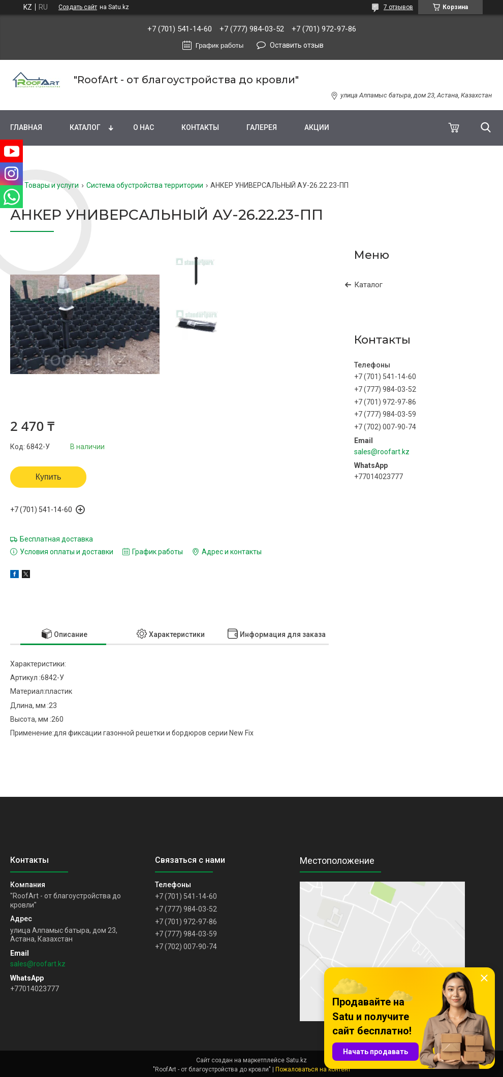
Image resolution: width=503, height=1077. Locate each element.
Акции (316, 127)
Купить (48, 477)
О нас (143, 127)
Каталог (85, 127)
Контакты (200, 127)
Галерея (261, 127)
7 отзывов (398, 7)
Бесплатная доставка (56, 539)
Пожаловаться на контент (313, 1069)
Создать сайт (77, 7)
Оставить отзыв (297, 45)
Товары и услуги (51, 185)
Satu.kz (296, 1060)
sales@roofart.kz (382, 452)
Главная (26, 127)
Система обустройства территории (144, 185)
